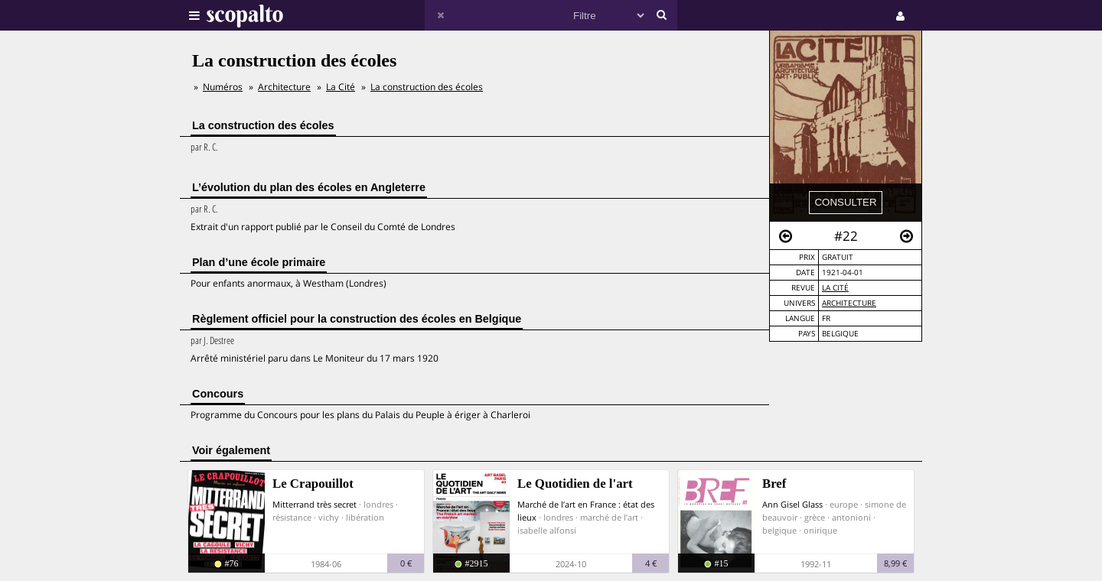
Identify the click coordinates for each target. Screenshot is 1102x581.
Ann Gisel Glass (792, 504)
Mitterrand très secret (314, 504)
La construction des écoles (426, 86)
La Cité (835, 288)
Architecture (849, 303)
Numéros (223, 86)
